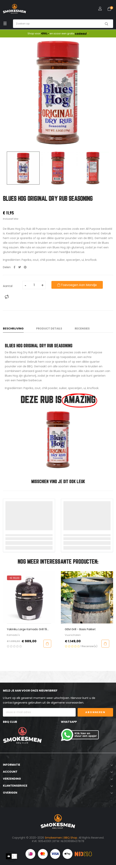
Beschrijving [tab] (13, 328)
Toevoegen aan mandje (77, 285)
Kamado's (55, 635)
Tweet (19, 267)
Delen (14, 267)
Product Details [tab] (49, 328)
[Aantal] (34, 285)
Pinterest (25, 267)
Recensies (82, 328)
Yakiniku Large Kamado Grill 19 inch (69, 629)
